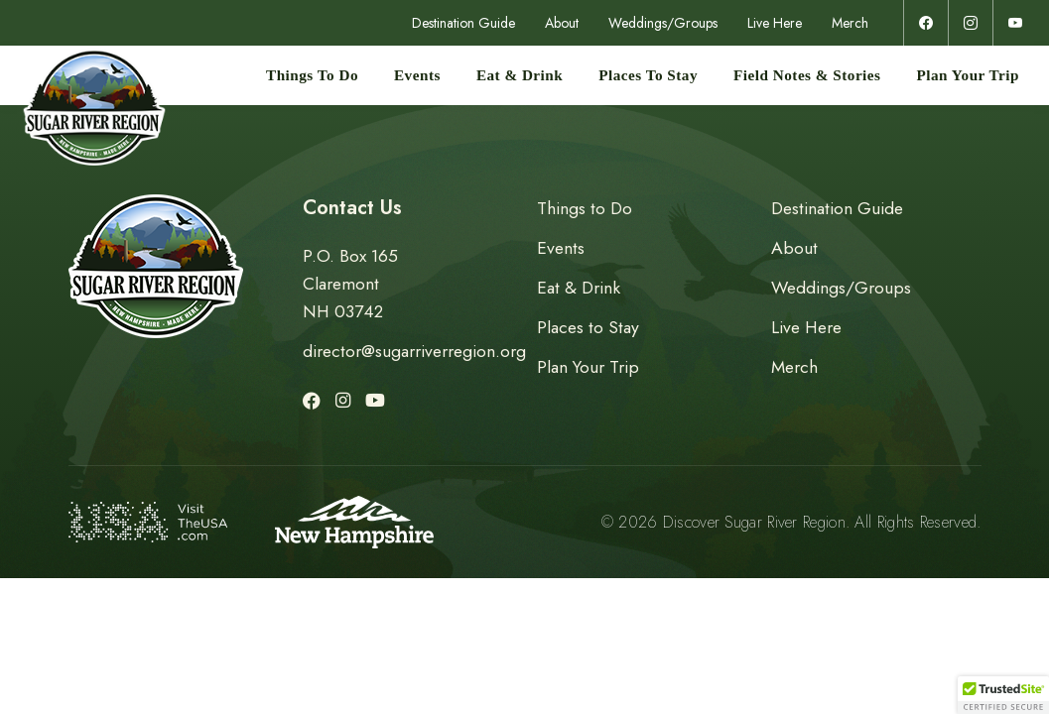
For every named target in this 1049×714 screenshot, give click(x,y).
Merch (850, 23)
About (562, 23)
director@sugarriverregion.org (414, 351)
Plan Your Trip (968, 74)
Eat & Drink (519, 74)
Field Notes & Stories (806, 74)
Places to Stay (648, 74)
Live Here (774, 23)
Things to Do (584, 208)
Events (417, 74)
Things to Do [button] (312, 74)
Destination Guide (463, 23)
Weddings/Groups (663, 23)
